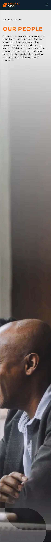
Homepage (8, 19)
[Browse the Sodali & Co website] (11, 5)
